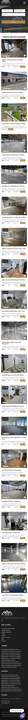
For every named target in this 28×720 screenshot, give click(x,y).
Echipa (3, 634)
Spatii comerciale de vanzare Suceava (11, 663)
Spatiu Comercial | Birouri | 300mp (12, 92)
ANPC (22, 712)
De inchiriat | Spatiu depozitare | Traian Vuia (14, 438)
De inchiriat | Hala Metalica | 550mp (13, 595)
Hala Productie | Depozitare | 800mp (13, 155)
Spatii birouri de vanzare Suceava (10, 662)
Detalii (23, 66)
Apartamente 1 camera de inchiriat (10, 678)
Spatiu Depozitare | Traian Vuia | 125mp (14, 217)
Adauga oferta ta (6, 630)
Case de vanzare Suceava (8, 660)
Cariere (3, 635)
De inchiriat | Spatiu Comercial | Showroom (11, 343)
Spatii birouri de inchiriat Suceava (10, 687)
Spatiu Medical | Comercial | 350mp (13, 375)
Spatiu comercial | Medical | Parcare (13, 406)
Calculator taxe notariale (7, 628)
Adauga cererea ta (6, 632)
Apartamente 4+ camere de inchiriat (11, 684)
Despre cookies (6, 712)
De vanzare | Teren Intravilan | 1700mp (13, 124)
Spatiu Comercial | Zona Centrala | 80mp (12, 60)
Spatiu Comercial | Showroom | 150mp (13, 564)
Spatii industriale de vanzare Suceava (11, 665)
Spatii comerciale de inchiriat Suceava (11, 689)
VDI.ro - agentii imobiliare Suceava (17, 716)
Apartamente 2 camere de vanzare (10, 655)
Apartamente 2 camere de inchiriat (10, 680)
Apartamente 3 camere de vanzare (10, 656)
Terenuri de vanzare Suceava (9, 667)
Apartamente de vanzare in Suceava (11, 651)
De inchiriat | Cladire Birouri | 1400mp (13, 186)
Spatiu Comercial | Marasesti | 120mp (13, 280)
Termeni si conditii (15, 712)
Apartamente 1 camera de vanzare (10, 653)
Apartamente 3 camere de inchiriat (10, 682)
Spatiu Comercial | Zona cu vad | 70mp (14, 248)
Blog (2, 639)
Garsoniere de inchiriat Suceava (9, 675)
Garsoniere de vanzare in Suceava (10, 649)
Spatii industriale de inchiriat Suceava (11, 691)
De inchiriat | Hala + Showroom (11, 501)
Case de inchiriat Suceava (8, 685)
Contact (3, 641)
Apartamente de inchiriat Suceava (10, 677)
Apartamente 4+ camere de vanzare (11, 658)
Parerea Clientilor (5, 637)
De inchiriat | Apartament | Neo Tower (13, 311)
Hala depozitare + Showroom (11, 532)
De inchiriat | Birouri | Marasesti (11, 470)
